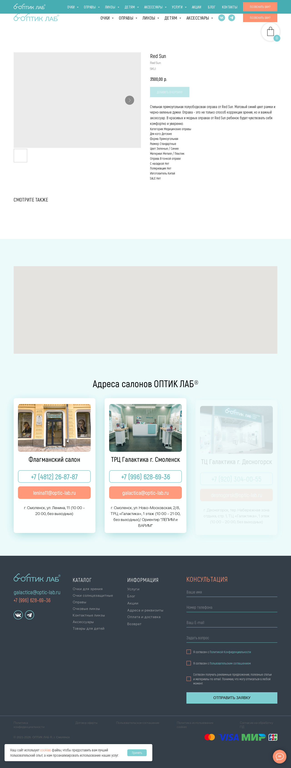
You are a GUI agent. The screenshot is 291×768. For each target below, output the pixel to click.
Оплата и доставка (190, 6)
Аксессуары (198, 17)
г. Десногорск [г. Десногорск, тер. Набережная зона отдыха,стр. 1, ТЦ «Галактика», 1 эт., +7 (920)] (96, 6)
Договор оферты (86, 723)
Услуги (219, 6)
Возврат (134, 624)
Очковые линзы (86, 608)
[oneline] (230, 638)
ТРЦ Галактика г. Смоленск (145, 459)
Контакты (268, 6)
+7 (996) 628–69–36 (31, 600)
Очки (105, 17)
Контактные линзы (89, 615)
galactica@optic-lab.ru (37, 592)
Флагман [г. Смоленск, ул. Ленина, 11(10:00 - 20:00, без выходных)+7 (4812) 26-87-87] (27, 6)
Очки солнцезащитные (93, 595)
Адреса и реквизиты (145, 610)
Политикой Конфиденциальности (228, 652)
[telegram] (231, 17)
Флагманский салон (54, 459)
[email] (230, 623)
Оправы (126, 17)
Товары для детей (89, 628)
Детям (171, 17)
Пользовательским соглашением (228, 663)
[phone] (230, 608)
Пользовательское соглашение (137, 723)
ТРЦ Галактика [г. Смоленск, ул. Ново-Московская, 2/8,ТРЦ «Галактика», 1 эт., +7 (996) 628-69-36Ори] (59, 6)
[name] (230, 593)
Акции (235, 6)
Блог (250, 6)
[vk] (221, 17)
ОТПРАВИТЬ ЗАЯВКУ (229, 698)
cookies (45, 750)
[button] (260, 17)
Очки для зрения (88, 589)
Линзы (149, 17)
